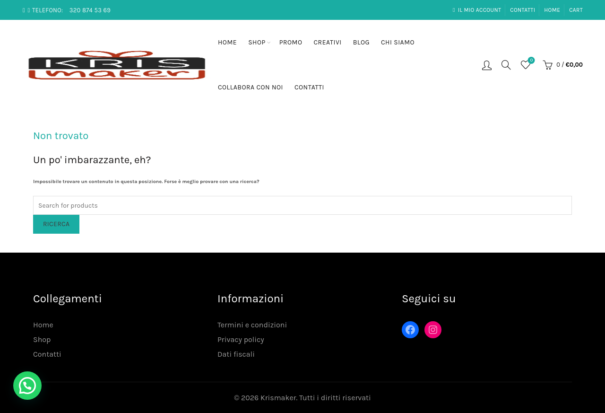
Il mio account (476, 10)
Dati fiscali (236, 354)
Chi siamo (398, 42)
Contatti (522, 10)
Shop (257, 42)
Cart (576, 10)
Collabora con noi (250, 87)
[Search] (506, 65)
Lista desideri (530, 61)
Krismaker (278, 397)
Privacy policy (240, 339)
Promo (290, 42)
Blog (361, 42)
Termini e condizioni (252, 324)
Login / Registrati (487, 65)
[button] (27, 385)
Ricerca (56, 224)
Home (552, 10)
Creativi (328, 42)
